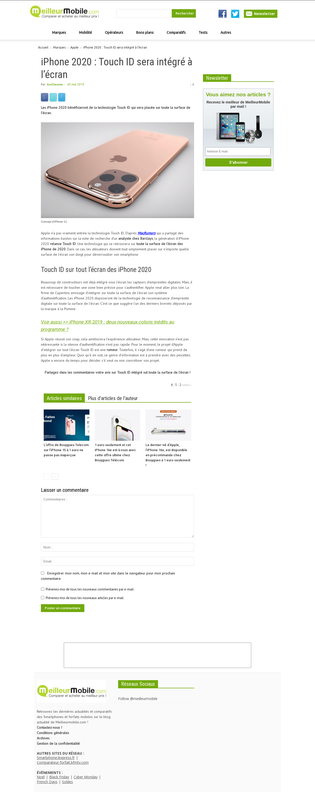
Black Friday (59, 776)
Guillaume (55, 84)
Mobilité (85, 33)
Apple (74, 47)
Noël (41, 776)
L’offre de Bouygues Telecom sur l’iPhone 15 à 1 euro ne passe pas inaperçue (66, 450)
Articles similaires (64, 398)
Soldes (67, 781)
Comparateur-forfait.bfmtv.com (63, 762)
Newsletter (264, 13)
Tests (203, 33)
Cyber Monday (86, 776)
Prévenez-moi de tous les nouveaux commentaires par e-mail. (90, 589)
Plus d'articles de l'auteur (113, 398)
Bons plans (145, 33)
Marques (59, 33)
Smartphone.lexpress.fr (56, 757)
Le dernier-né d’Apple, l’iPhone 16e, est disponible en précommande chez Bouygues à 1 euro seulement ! (168, 455)
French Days (47, 781)
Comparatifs (176, 33)
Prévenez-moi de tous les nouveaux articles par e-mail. (85, 598)
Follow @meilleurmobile (138, 698)
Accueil (43, 47)
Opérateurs (114, 33)
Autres (225, 33)
